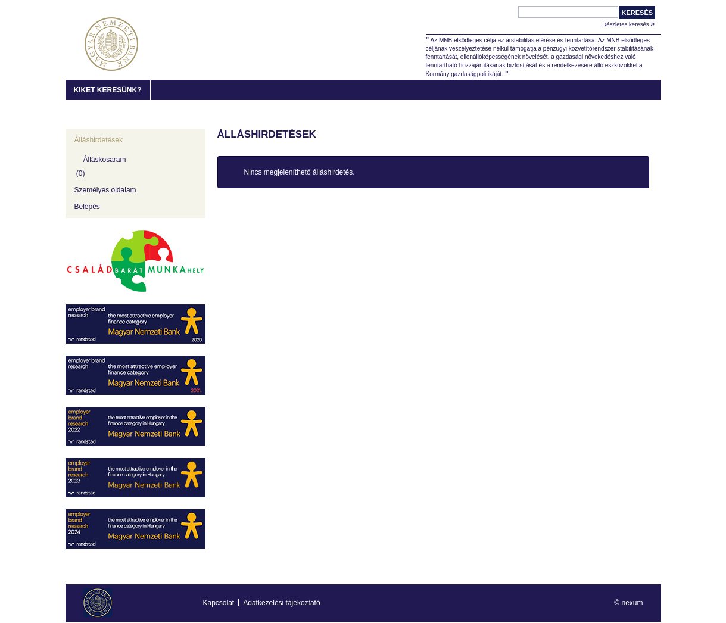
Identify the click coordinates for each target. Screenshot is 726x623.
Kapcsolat (219, 602)
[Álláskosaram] (135, 165)
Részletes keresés (628, 23)
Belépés (87, 207)
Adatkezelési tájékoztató (281, 602)
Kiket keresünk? (108, 90)
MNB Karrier (111, 44)
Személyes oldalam (105, 190)
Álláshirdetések (98, 140)
